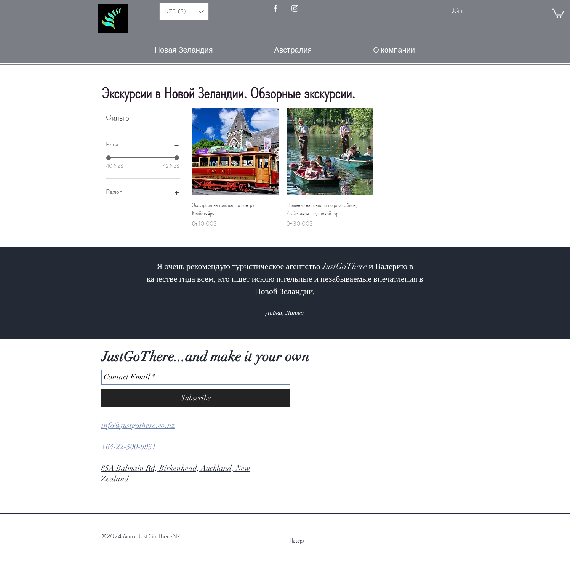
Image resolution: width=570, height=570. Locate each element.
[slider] (108, 157)
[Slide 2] (264, 320)
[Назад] (43, 293)
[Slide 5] (285, 320)
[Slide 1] (257, 320)
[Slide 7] (299, 320)
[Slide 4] (278, 320)
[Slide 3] (271, 320)
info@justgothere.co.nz (138, 425)
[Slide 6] (292, 320)
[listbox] (184, 11)
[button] (558, 13)
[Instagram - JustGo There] (294, 8)
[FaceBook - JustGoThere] (275, 8)
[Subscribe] (195, 398)
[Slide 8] (305, 320)
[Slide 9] (312, 320)
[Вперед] (527, 293)
